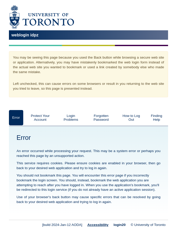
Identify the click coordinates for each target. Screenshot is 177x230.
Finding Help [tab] (156, 117)
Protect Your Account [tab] (40, 117)
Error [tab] (16, 117)
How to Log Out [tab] (131, 117)
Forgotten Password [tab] (101, 117)
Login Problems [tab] (71, 117)
